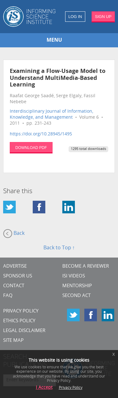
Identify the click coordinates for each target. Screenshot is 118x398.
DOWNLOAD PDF (31, 148)
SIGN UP (103, 16)
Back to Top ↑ (59, 248)
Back (14, 233)
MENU (54, 40)
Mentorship (77, 286)
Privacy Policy (20, 311)
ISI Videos (73, 276)
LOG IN (75, 16)
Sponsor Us (17, 276)
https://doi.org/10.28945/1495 (41, 134)
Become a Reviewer (85, 266)
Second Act (76, 296)
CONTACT (13, 286)
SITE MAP (13, 340)
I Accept (44, 387)
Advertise (15, 266)
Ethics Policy (19, 321)
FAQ (8, 296)
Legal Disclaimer (24, 331)
